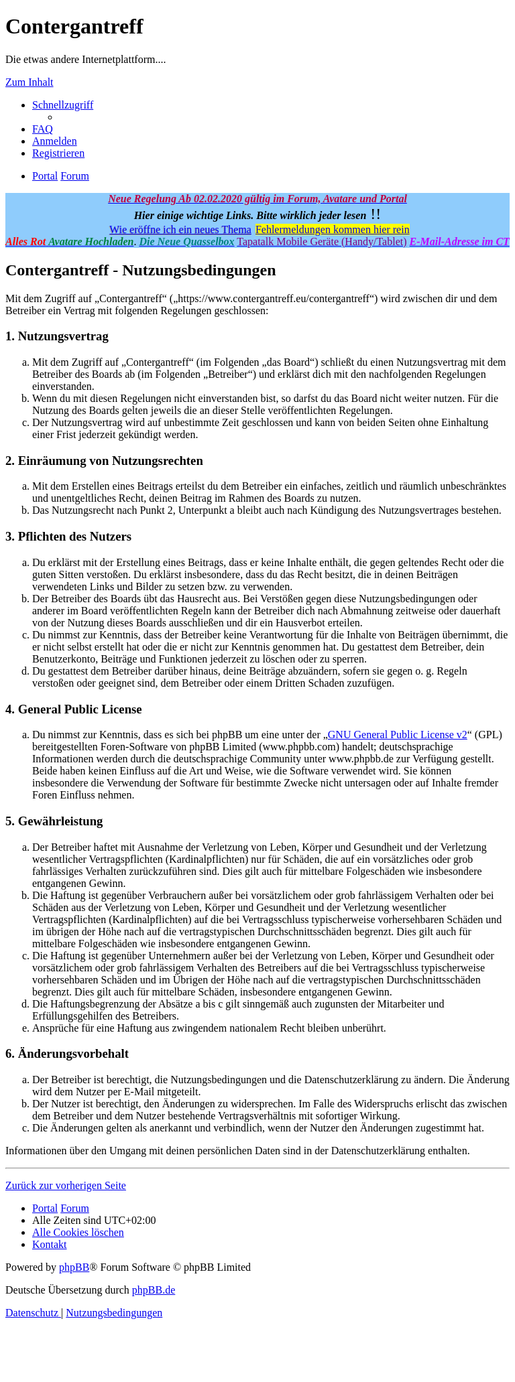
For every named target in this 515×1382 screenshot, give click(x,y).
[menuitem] (42, 129)
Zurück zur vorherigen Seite (65, 1185)
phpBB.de (153, 1290)
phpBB (74, 1267)
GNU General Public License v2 (397, 734)
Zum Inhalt (29, 82)
